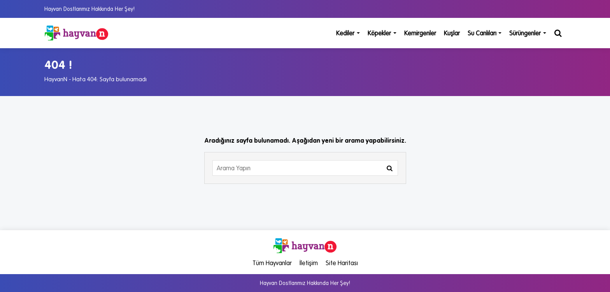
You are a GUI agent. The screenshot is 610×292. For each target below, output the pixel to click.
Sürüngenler (527, 33)
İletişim (309, 262)
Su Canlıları (485, 33)
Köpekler (382, 33)
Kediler (348, 33)
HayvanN (55, 79)
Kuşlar (452, 33)
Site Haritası (342, 262)
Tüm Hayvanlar (272, 262)
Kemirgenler (420, 33)
